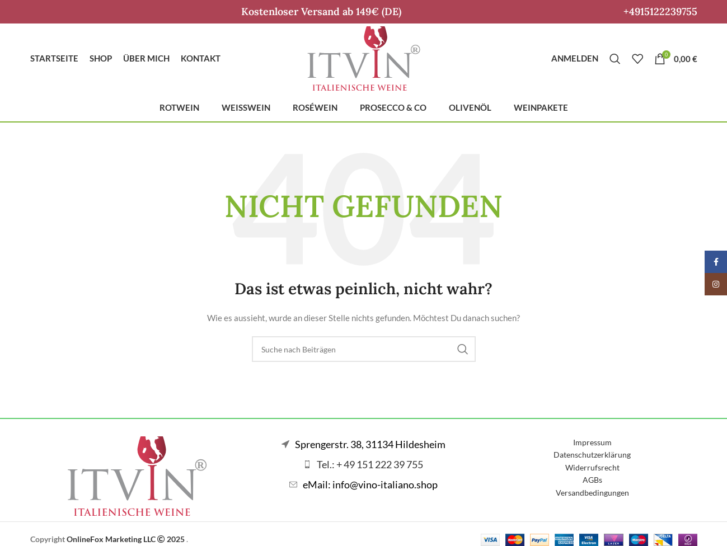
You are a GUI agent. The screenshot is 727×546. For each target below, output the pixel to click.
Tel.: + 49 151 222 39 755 (370, 464)
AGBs (592, 479)
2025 (171, 539)
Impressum (592, 442)
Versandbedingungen (592, 492)
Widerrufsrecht (592, 467)
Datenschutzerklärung (592, 454)
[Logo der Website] (364, 57)
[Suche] (615, 59)
